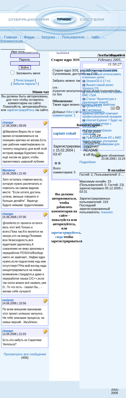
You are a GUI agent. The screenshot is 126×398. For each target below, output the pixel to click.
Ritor (69, 112)
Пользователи (73, 37)
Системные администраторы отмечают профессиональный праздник (101, 113)
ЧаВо (95, 37)
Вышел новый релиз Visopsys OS (97, 86)
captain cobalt (64, 134)
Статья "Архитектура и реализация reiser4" (99, 100)
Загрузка (48, 37)
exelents (8, 300)
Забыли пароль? (25, 83)
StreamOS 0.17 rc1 (98, 81)
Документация (11, 41)
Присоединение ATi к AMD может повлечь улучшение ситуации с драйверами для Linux (101, 142)
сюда (59, 237)
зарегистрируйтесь (21, 110)
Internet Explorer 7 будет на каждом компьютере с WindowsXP (102, 123)
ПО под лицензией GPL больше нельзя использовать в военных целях (101, 74)
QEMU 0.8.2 (94, 106)
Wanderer (8, 170)
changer (7, 122)
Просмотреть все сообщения (25, 354)
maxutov (107, 212)
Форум (29, 37)
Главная (10, 37)
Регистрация (25, 80)
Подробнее (87, 162)
